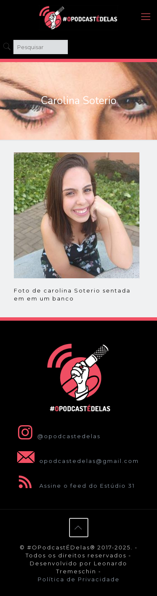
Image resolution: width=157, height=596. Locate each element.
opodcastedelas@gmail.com (76, 460)
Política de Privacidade (79, 579)
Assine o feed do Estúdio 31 (74, 485)
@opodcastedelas (57, 436)
